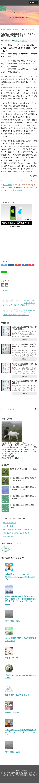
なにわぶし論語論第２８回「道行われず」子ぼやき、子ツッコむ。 (24, 346)
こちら (20, 458)
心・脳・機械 (8, 526)
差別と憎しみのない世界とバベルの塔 (23, 469)
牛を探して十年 (11, 658)
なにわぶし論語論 (20, 41)
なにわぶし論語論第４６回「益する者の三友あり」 (24, 365)
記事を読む (24, 339)
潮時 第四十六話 (12, 621)
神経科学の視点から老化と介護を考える (18, 529)
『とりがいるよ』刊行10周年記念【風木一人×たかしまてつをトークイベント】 (20, 732)
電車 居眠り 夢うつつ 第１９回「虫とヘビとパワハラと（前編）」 (19, 312)
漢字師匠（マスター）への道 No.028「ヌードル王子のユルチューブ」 (20, 576)
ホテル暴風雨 (7, 185)
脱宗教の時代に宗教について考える (16, 533)
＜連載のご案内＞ (15, 190)
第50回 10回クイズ (13, 712)
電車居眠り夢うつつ (10, 536)
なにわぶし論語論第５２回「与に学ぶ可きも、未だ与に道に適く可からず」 (19, 302)
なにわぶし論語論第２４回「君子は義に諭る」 (24, 328)
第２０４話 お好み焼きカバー (18, 695)
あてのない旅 (19, 12)
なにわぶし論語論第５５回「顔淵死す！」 (24, 382)
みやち (6, 290)
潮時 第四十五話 (12, 752)
